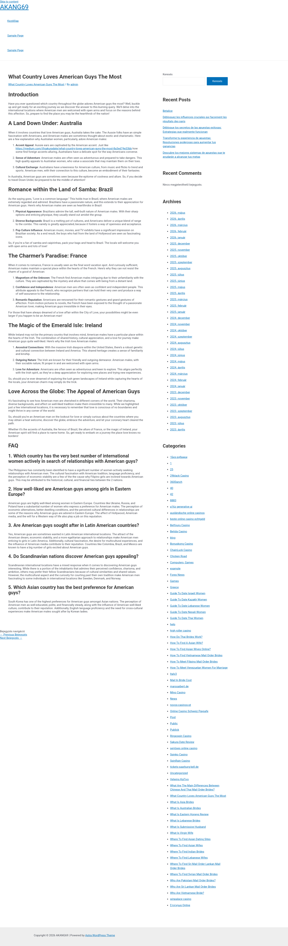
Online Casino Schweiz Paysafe (189, 711)
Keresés (168, 74)
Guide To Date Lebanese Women (190, 605)
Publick (174, 729)
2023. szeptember (181, 411)
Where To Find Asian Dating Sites (190, 839)
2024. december (180, 318)
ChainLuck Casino (181, 550)
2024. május (177, 361)
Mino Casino (177, 692)
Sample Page (15, 35)
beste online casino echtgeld (187, 519)
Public (174, 723)
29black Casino (179, 475)
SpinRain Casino (180, 760)
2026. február (178, 231)
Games (174, 581)
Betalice (167, 111)
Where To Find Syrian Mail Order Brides (194, 874)
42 (171, 494)
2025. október (178, 256)
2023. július (177, 423)
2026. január (177, 237)
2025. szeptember (181, 262)
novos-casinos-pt (180, 705)
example (175, 568)
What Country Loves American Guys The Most (36, 84)
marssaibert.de (179, 686)
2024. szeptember (181, 336)
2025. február (178, 305)
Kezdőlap (13, 21)
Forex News (177, 574)
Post (173, 717)
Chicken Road (178, 556)
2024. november (180, 324)
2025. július (177, 274)
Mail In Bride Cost (181, 680)
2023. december (180, 392)
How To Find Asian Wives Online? (190, 649)
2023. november (180, 398)
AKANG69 (14, 7)
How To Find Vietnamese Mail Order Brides (196, 655)
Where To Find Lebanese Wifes (189, 857)
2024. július (177, 349)
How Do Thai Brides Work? (186, 636)
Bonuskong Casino (181, 543)
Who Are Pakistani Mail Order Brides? (193, 880)
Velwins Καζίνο (179, 779)
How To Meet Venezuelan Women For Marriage (199, 667)
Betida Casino (178, 531)
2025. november (180, 250)
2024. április (177, 367)
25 (171, 469)
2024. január (177, 386)
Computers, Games (182, 562)
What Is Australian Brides (185, 808)
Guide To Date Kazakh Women (188, 599)
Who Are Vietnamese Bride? (187, 893)
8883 (173, 500)
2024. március (179, 373)
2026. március (179, 225)
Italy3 (173, 674)
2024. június (177, 355)
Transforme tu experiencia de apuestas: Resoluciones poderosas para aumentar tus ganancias (189, 142)
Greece (174, 587)
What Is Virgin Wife (181, 833)
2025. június (177, 281)
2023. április (177, 429)
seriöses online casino (183, 748)
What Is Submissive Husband (188, 827)
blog (172, 537)
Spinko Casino (179, 754)
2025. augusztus (180, 268)
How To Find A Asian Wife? (186, 643)
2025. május (177, 287)
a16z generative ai (181, 506)
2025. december (180, 243)
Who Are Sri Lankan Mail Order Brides (193, 886)
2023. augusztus (180, 417)
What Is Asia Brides (182, 802)
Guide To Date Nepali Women (188, 612)
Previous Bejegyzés (13, 634)
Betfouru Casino (180, 525)
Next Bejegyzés (11, 638)
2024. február (178, 380)
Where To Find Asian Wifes (186, 845)
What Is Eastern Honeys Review (189, 814)
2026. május (177, 212)
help (172, 624)
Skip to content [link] (9, 1)
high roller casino (180, 630)
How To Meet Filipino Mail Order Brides (194, 661)
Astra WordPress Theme (100, 935)
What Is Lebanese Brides (185, 820)
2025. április (177, 293)
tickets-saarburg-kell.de (184, 766)
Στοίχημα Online (180, 905)
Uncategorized (179, 773)
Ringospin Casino (180, 736)
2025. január (177, 312)
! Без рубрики (178, 457)
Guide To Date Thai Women (186, 618)
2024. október (178, 330)
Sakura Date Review (182, 742)
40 (171, 488)
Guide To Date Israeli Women (187, 593)
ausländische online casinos (187, 513)
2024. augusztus (180, 342)
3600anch (176, 482)
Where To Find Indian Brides (187, 851)
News (173, 698)
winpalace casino (180, 899)
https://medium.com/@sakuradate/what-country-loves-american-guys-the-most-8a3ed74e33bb (74, 148)
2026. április (177, 218)
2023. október (178, 404)
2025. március (179, 299)
